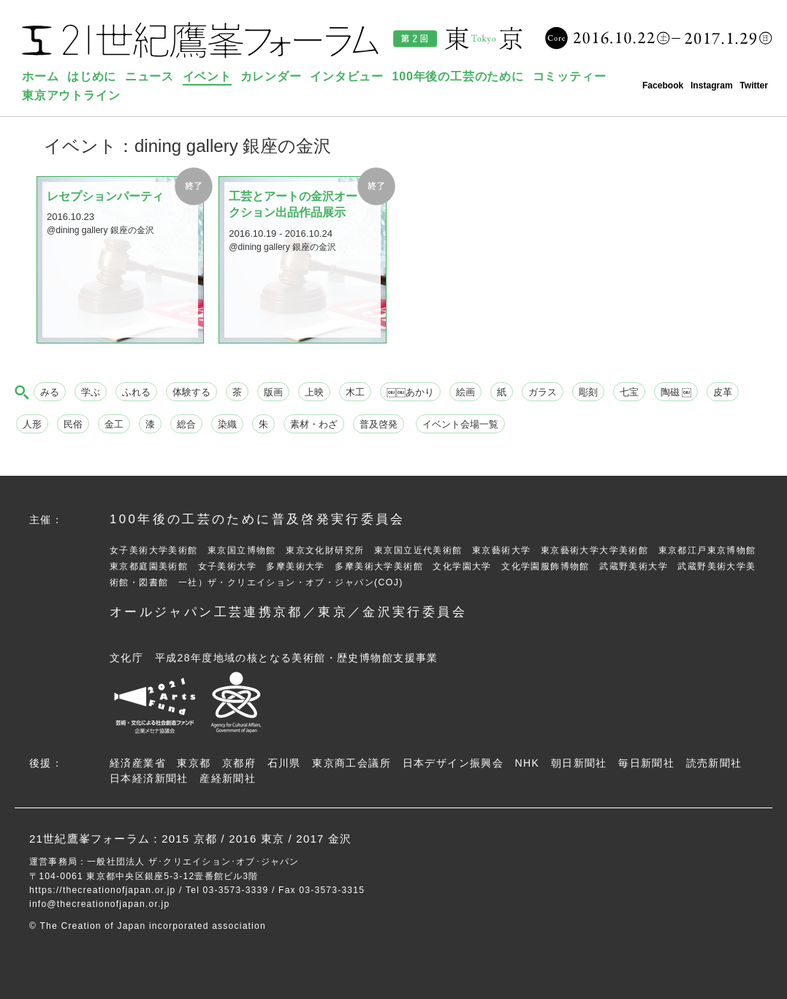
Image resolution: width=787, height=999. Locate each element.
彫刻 (588, 392)
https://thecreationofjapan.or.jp (102, 890)
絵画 (465, 392)
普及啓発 (379, 424)
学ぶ (90, 392)
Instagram (712, 85)
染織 (227, 424)
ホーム (40, 76)
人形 (32, 424)
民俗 (73, 424)
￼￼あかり (410, 392)
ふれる (136, 392)
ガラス (542, 392)
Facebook (662, 85)
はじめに (91, 76)
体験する (191, 392)
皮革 (722, 392)
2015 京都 (189, 838)
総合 (186, 424)
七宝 (629, 392)
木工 (355, 392)
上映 (314, 392)
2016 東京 (256, 838)
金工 (113, 424)
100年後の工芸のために (458, 76)
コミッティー (570, 76)
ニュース (149, 76)
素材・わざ (314, 424)
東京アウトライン (71, 95)
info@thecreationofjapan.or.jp (99, 904)
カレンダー (271, 76)
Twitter (754, 85)
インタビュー (347, 76)
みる (49, 392)
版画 (273, 392)
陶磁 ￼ (676, 392)
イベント (207, 76)
